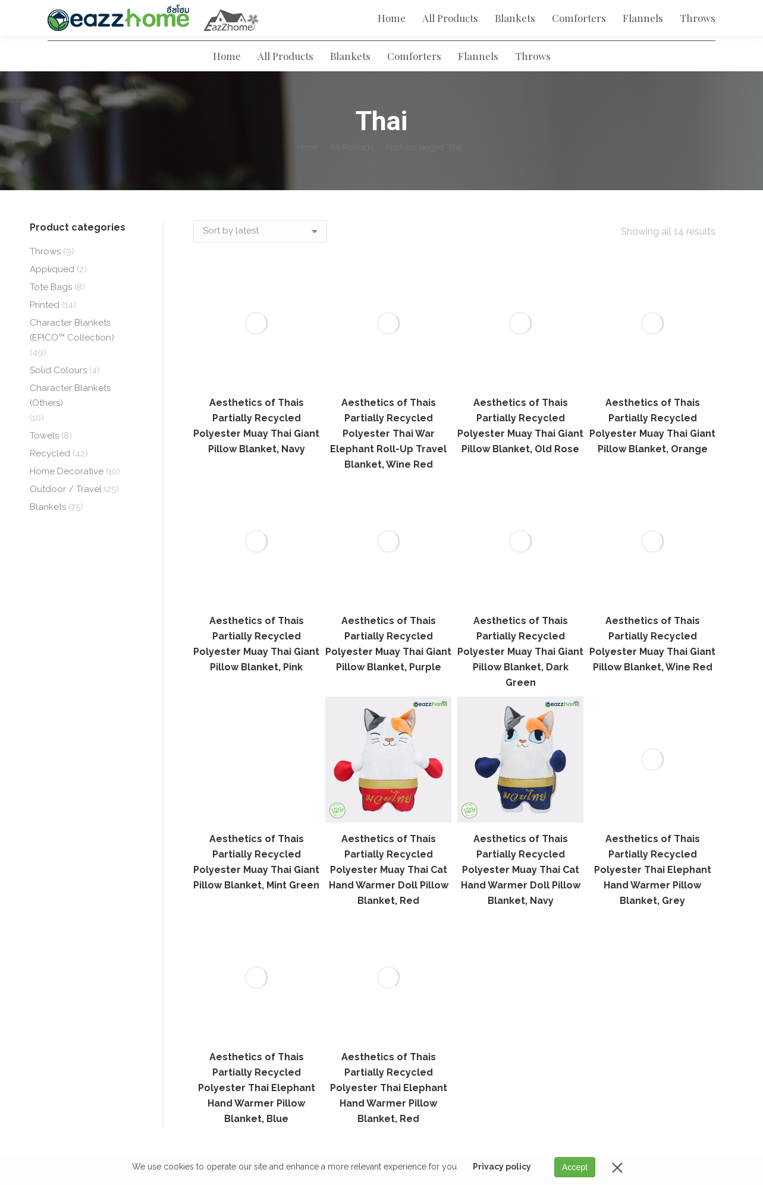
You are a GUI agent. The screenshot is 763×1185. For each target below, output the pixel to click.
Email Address (660, 919)
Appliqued (52, 290)
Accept (575, 1167)
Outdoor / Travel (66, 510)
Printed (44, 326)
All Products (536, 895)
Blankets (48, 528)
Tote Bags (51, 308)
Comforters (534, 937)
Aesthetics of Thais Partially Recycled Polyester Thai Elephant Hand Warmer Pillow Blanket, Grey (652, 541)
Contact (287, 978)
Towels (44, 457)
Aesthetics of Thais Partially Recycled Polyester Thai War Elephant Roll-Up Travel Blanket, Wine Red (388, 338)
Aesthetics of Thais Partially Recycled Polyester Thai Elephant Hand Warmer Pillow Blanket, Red (388, 759)
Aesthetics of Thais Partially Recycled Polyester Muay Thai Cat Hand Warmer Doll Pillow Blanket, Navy (520, 658)
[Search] (533, 41)
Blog (280, 958)
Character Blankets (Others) (70, 417)
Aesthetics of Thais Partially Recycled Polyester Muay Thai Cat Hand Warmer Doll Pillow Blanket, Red (388, 658)
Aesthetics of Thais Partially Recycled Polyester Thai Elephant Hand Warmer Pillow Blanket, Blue (256, 759)
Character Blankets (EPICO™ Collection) (72, 351)
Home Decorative (66, 492)
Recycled (50, 474)
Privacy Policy (299, 937)
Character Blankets (551, 999)
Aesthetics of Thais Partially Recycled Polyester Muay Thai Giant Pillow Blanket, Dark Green (520, 440)
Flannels (528, 958)
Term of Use (295, 916)
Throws (45, 272)
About (283, 895)
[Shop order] (260, 252)
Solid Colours (58, 391)
